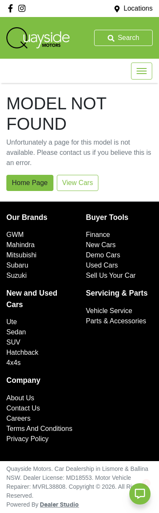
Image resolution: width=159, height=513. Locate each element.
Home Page (30, 182)
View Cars (77, 182)
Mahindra (20, 244)
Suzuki (16, 275)
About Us (20, 398)
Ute (11, 321)
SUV (13, 342)
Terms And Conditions (39, 428)
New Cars (101, 244)
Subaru (17, 265)
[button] (141, 71)
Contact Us (23, 408)
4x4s (13, 362)
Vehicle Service (109, 310)
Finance (98, 234)
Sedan (16, 332)
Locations (138, 8)
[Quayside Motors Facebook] (12, 8)
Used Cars (102, 265)
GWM (15, 234)
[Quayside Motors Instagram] (23, 8)
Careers (18, 418)
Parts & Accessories (116, 321)
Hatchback (22, 352)
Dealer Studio (59, 505)
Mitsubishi (21, 255)
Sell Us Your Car (111, 275)
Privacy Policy (27, 438)
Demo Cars (103, 255)
